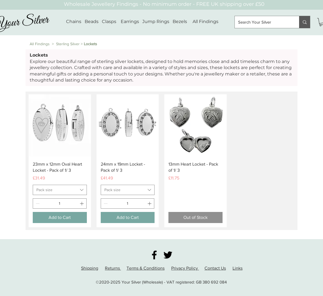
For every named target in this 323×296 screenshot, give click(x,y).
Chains (73, 21)
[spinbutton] (60, 203)
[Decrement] (37, 203)
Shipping (89, 268)
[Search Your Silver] (262, 22)
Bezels (183, 21)
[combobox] (60, 190)
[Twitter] (168, 255)
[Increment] (82, 203)
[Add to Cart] (60, 217)
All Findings (205, 21)
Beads (92, 21)
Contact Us (215, 268)
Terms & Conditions (146, 268)
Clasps (109, 21)
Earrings (130, 21)
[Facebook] (154, 255)
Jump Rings (155, 21)
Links (238, 268)
